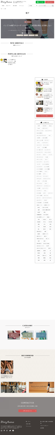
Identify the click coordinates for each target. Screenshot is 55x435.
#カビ (49, 135)
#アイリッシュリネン (40, 130)
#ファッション (39, 176)
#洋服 (50, 224)
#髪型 (44, 260)
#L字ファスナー (45, 128)
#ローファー (39, 197)
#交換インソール (39, 205)
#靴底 (39, 257)
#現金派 (44, 226)
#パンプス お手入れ (46, 164)
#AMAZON (44, 125)
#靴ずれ (38, 255)
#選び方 (49, 248)
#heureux (50, 125)
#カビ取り (38, 137)
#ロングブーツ (39, 200)
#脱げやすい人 (39, 236)
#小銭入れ (44, 219)
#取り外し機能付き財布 (46, 209)
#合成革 (38, 212)
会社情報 (42, 427)
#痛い (39, 229)
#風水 (50, 257)
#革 (50, 250)
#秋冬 (50, 229)
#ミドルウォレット (47, 185)
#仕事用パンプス (46, 205)
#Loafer (39, 128)
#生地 (50, 226)
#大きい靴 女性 (45, 214)
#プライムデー (39, 178)
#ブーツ (44, 173)
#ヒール (46, 171)
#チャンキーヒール (40, 157)
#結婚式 (38, 233)
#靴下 (36, 35)
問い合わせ (49, 2)
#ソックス (26, 35)
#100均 (39, 125)
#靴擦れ (44, 257)
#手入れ (44, 221)
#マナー (46, 183)
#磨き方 (44, 229)
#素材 (45, 231)
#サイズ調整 (45, 147)
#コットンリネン (46, 145)
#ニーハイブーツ (39, 161)
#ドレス (46, 159)
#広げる (50, 219)
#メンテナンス (39, 190)
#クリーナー (47, 140)
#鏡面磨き (38, 250)
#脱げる (45, 236)
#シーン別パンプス (40, 149)
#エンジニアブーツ (49, 130)
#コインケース (39, 145)
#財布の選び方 (39, 243)
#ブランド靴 (45, 181)
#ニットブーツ (46, 161)
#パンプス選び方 (39, 171)
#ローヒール (46, 195)
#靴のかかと (45, 255)
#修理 (39, 209)
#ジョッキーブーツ (40, 152)
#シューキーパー (47, 149)
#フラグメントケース (46, 178)
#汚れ (44, 224)
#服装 (39, 224)
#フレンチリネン (39, 183)
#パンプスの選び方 (40, 169)
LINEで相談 (40, 2)
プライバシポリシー (44, 425)
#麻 (50, 260)
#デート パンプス (39, 159)
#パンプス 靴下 (31, 35)
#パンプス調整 (47, 169)
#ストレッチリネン (48, 152)
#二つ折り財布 (45, 202)
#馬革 (39, 260)
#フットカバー (45, 176)
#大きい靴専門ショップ (40, 217)
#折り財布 (50, 221)
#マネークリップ (39, 185)
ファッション (21, 5)
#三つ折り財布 (39, 202)
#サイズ (38, 147)
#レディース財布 (39, 195)
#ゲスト (38, 142)
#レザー (44, 193)
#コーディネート (20, 35)
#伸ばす (38, 207)
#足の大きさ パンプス (40, 245)
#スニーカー (39, 154)
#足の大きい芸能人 (46, 243)
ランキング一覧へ (44, 115)
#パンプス (38, 164)
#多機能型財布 (39, 214)
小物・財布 (15, 5)
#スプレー (44, 154)
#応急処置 (38, 221)
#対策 (39, 219)
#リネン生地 (39, 193)
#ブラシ (38, 181)
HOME (3, 5)
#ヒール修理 (39, 173)
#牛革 (39, 226)
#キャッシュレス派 (40, 140)
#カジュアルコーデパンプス (41, 135)
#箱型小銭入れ (39, 231)
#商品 (44, 212)
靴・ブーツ (8, 5)
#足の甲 (47, 245)
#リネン (45, 190)
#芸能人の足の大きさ (40, 238)
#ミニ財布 (38, 188)
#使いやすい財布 (45, 207)
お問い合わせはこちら (27, 410)
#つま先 (46, 157)
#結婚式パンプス (45, 233)
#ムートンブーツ (45, 188)
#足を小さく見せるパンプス (41, 248)
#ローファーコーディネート (47, 197)
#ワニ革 (45, 200)
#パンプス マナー (39, 166)
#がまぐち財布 (45, 137)
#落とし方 (47, 238)
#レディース (50, 193)
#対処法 (48, 217)
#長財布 (44, 250)
